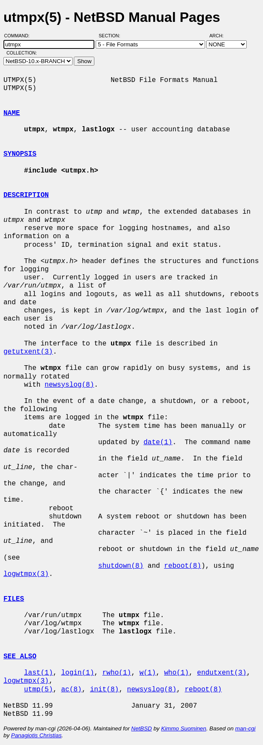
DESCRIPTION (26, 195)
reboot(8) (182, 566)
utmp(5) (38, 689)
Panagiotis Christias (36, 735)
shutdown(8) (121, 566)
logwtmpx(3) (26, 574)
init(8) (104, 689)
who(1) (176, 673)
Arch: (220, 35)
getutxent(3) (28, 352)
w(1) (147, 673)
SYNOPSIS (19, 154)
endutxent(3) (221, 673)
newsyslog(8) (69, 385)
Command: (19, 35)
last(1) (38, 673)
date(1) (157, 442)
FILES (13, 599)
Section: (111, 35)
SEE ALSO (19, 656)
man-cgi (245, 728)
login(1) (77, 673)
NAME (11, 113)
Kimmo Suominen (183, 728)
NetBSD (141, 728)
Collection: (21, 52)
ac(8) (71, 689)
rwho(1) (116, 673)
